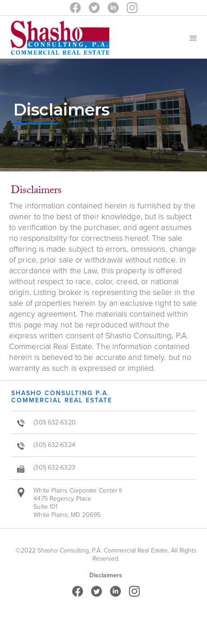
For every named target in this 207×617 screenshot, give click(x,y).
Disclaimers (105, 575)
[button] (193, 37)
